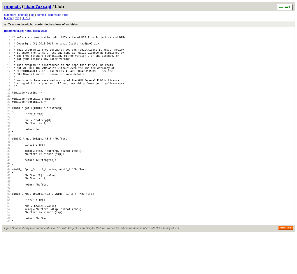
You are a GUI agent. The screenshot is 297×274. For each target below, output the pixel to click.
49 (7, 217)
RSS (289, 268)
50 (7, 220)
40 (7, 183)
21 (7, 112)
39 (7, 179)
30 (7, 146)
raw (17, 18)
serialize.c (40, 30)
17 (7, 97)
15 (7, 90)
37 (7, 172)
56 (7, 243)
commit (41, 14)
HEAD (26, 18)
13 (7, 83)
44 (7, 198)
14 (7, 86)
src (28, 30)
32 (7, 153)
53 (7, 231)
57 (7, 246)
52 (7, 228)
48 (7, 213)
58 (7, 250)
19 (7, 105)
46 (7, 205)
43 (7, 194)
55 (7, 239)
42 (7, 191)
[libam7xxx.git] (14, 30)
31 (7, 150)
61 (7, 261)
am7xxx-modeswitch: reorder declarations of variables (41, 24)
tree (65, 14)
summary (10, 14)
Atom (282, 268)
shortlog (23, 14)
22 (7, 116)
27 (7, 135)
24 (7, 124)
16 (7, 94)
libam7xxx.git (37, 6)
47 (7, 209)
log (32, 14)
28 (7, 138)
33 (7, 157)
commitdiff (54, 14)
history (8, 18)
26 (7, 131)
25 (7, 127)
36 (7, 168)
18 (7, 101)
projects (12, 6)
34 (7, 161)
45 (7, 202)
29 (7, 142)
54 (7, 235)
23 (7, 120)
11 (7, 75)
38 (7, 176)
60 (7, 258)
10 (7, 71)
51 (7, 224)
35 (7, 164)
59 (7, 254)
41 (7, 187)
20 (7, 109)
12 (7, 79)
